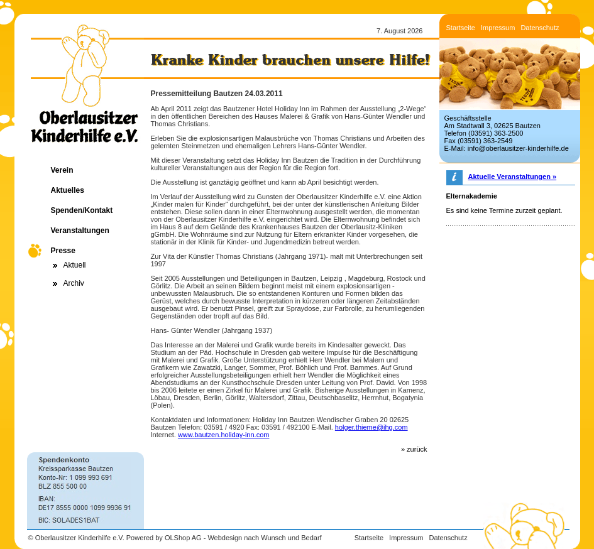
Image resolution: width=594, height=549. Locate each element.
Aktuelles (67, 190)
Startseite (460, 27)
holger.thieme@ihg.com (371, 427)
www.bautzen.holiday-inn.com (224, 434)
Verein (62, 170)
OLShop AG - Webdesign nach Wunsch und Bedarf (243, 537)
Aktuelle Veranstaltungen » (512, 176)
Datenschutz (539, 27)
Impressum (498, 27)
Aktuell (74, 265)
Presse (63, 250)
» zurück (414, 449)
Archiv (73, 283)
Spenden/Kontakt (82, 210)
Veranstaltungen (80, 230)
